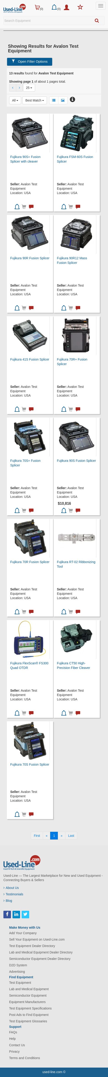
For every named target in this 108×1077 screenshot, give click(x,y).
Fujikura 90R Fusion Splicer (29, 258)
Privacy (14, 1051)
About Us (11, 888)
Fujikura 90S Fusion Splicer (76, 460)
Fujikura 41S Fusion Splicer (29, 359)
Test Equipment (20, 982)
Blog (7, 900)
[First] (37, 836)
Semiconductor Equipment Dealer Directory (39, 959)
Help (12, 1038)
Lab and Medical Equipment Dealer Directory (41, 952)
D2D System (18, 965)
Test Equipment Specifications (30, 1008)
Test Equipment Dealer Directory (32, 946)
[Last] (71, 836)
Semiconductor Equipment (27, 995)
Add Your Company (23, 933)
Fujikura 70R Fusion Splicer (29, 562)
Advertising (17, 971)
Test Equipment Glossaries (28, 1021)
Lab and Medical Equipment (29, 989)
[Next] (61, 836)
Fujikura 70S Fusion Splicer (29, 764)
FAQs (13, 1032)
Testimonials (13, 894)
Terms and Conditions (24, 1058)
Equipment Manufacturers (27, 1002)
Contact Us (17, 1045)
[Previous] (47, 836)
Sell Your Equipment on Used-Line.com (37, 939)
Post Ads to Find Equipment (29, 1015)
